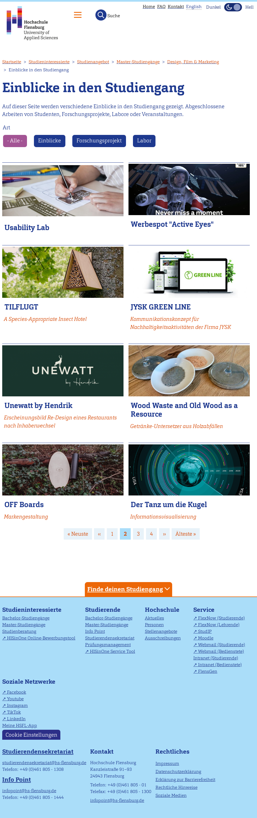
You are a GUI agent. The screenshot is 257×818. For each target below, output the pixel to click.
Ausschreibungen (163, 638)
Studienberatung (19, 631)
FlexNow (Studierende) (221, 618)
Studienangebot (93, 62)
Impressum (167, 763)
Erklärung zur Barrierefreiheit (185, 779)
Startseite (11, 62)
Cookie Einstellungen (31, 734)
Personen (154, 625)
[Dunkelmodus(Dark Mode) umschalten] (233, 7)
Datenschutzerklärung (178, 771)
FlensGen (207, 671)
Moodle (205, 638)
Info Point (95, 631)
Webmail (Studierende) (221, 645)
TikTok (14, 712)
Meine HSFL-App (19, 725)
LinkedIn (16, 719)
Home (149, 6)
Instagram (17, 705)
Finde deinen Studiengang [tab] (129, 589)
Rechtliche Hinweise (176, 787)
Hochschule (162, 610)
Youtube (15, 699)
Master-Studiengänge (138, 62)
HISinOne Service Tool (112, 651)
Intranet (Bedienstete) (220, 665)
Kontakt (176, 6)
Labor (144, 140)
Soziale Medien (171, 795)
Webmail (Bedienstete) (221, 651)
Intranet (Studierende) (215, 658)
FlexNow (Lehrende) (218, 625)
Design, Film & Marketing (193, 62)
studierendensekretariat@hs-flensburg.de (44, 763)
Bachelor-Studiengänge (26, 618)
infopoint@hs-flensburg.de (29, 791)
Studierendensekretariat (109, 638)
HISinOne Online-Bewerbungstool (41, 638)
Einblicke (49, 140)
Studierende (102, 610)
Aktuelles (154, 618)
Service (203, 610)
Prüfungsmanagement (108, 645)
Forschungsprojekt (99, 140)
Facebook (16, 692)
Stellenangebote (161, 631)
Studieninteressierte (49, 62)
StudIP (205, 631)
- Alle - (15, 140)
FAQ (161, 6)
